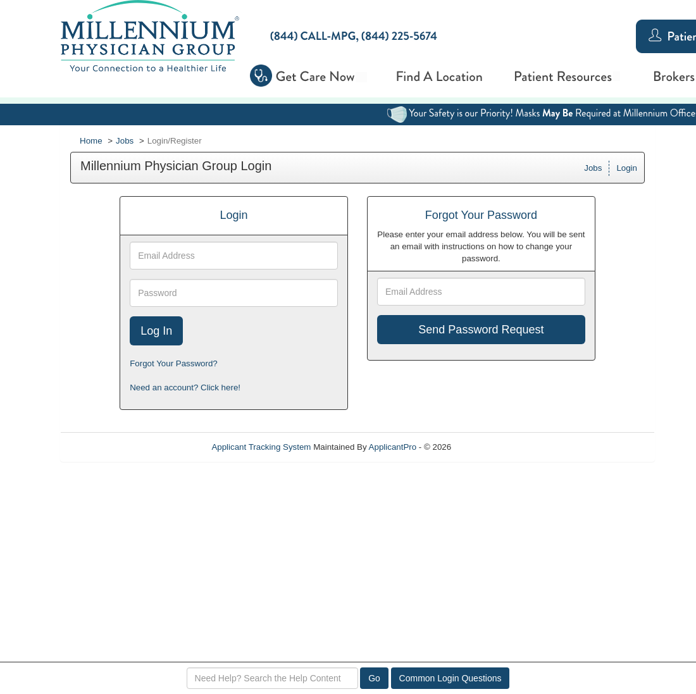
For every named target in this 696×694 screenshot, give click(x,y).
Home (91, 141)
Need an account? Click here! (185, 387)
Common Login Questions (450, 678)
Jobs (125, 141)
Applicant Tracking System (261, 447)
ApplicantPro (393, 447)
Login (626, 168)
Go (374, 678)
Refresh (489, 447)
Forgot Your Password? (174, 363)
